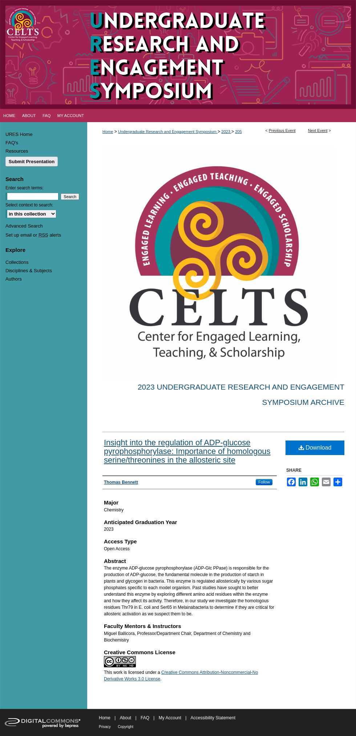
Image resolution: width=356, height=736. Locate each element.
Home (107, 131)
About (125, 717)
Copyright (125, 727)
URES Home (18, 134)
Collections (17, 262)
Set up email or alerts (33, 235)
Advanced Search (24, 226)
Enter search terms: (24, 187)
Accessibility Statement (213, 717)
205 (238, 131)
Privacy (105, 727)
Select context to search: (29, 205)
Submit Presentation (31, 161)
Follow (264, 482)
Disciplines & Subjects (28, 270)
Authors (13, 279)
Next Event (318, 130)
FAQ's (11, 142)
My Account (170, 717)
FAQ (145, 717)
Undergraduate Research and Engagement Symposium (168, 131)
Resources (16, 151)
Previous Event (282, 130)
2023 (226, 131)
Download (315, 448)
